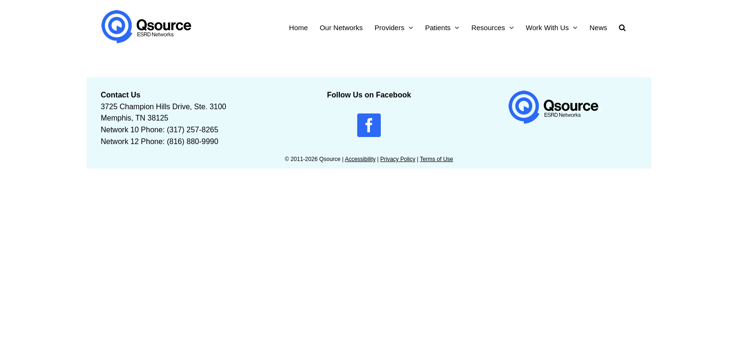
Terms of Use (436, 159)
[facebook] (369, 125)
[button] (634, 26)
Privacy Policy (398, 159)
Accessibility (360, 159)
